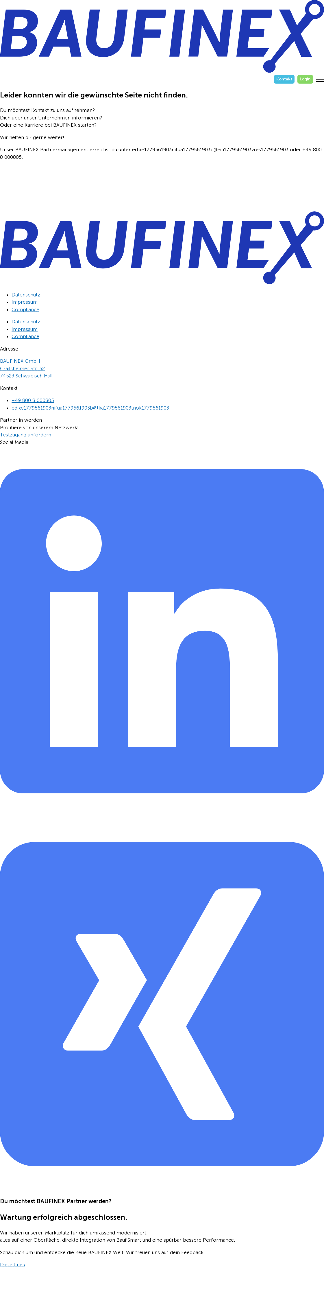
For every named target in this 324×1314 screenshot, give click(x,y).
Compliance (25, 309)
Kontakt (284, 79)
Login (305, 79)
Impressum (25, 302)
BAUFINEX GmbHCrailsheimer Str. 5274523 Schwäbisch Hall (26, 368)
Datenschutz (26, 295)
